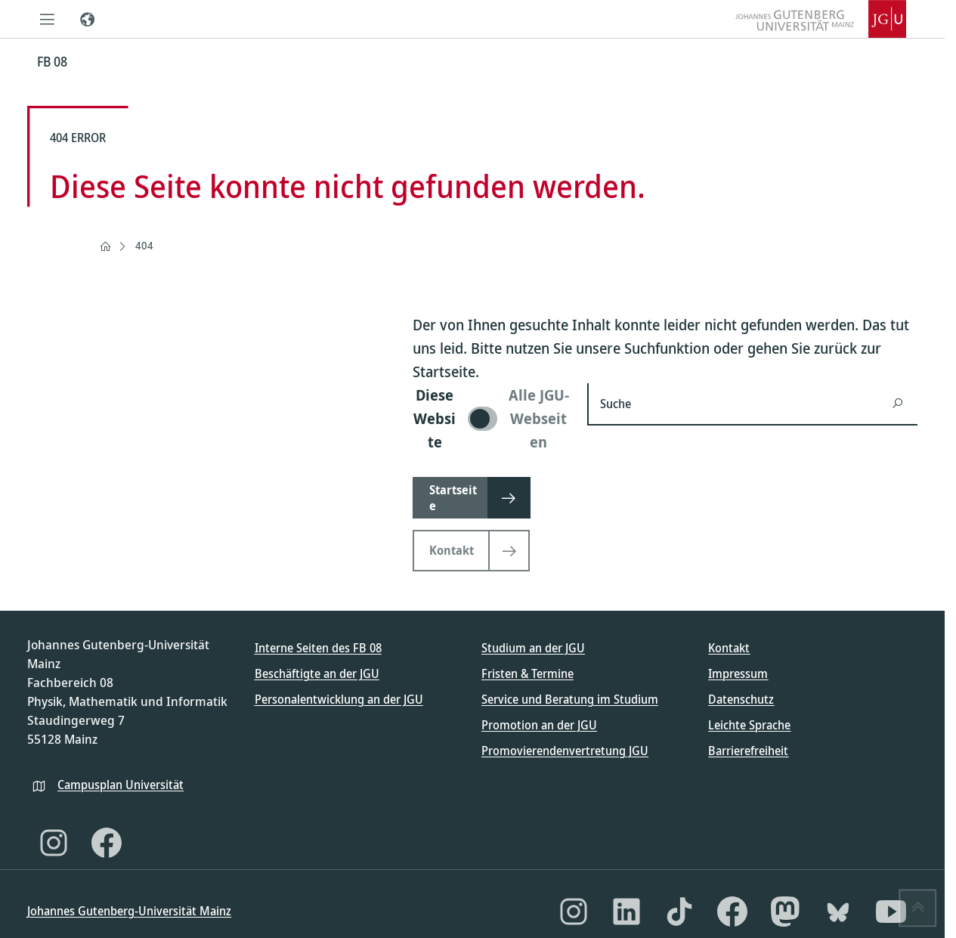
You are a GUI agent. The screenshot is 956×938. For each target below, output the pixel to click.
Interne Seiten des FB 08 (318, 647)
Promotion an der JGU (539, 725)
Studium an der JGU (533, 647)
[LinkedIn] (626, 911)
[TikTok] (679, 911)
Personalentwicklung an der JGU (339, 699)
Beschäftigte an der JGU (317, 673)
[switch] (491, 418)
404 (144, 245)
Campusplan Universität (120, 784)
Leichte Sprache (749, 725)
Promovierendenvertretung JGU (564, 750)
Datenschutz (741, 699)
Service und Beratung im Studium (569, 699)
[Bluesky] (838, 911)
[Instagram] (54, 843)
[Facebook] (106, 843)
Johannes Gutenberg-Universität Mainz (129, 910)
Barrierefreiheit (748, 750)
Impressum (738, 673)
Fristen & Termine (527, 673)
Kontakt (729, 647)
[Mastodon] (785, 911)
